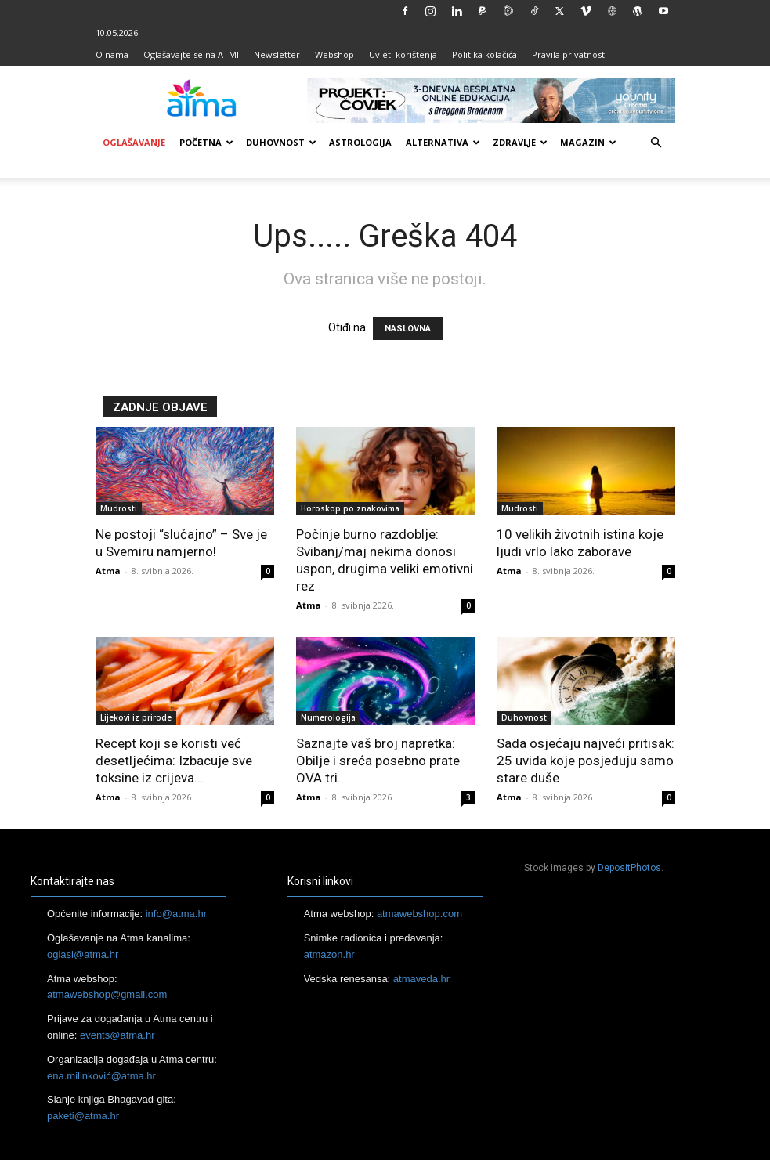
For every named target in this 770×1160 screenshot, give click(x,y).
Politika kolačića (484, 54)
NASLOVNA (408, 328)
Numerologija (328, 717)
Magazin (588, 142)
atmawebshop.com (419, 914)
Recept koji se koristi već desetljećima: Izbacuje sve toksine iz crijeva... (174, 760)
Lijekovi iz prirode (136, 717)
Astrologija (360, 142)
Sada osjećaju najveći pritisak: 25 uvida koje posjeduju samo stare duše (585, 760)
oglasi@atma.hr (82, 954)
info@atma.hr (176, 914)
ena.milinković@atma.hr (101, 1076)
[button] (656, 143)
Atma (108, 570)
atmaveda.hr (421, 979)
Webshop (334, 54)
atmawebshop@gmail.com (107, 994)
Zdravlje (520, 142)
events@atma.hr (117, 1035)
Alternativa (443, 142)
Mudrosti (118, 508)
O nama (112, 54)
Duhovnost (281, 142)
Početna (206, 142)
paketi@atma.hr (83, 1116)
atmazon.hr (329, 954)
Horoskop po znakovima (350, 508)
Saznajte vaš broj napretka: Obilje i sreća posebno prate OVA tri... (378, 760)
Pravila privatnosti (569, 54)
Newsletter (277, 54)
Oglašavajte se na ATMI (191, 54)
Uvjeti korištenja (403, 54)
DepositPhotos (629, 867)
